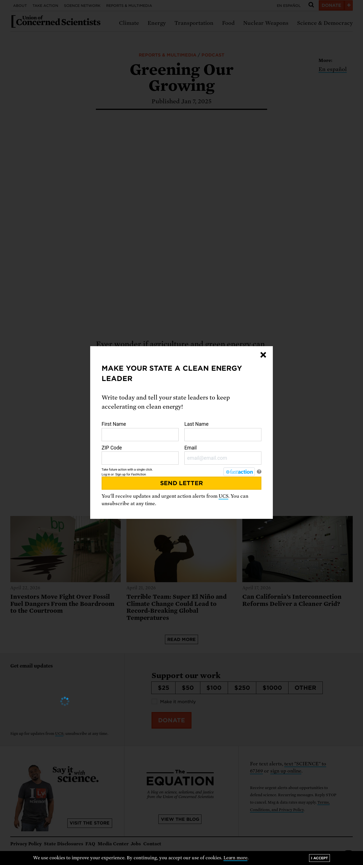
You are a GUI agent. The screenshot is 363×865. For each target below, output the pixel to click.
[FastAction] (239, 471)
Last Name (222, 431)
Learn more (235, 857)
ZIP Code (140, 455)
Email (222, 455)
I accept (319, 858)
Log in (106, 474)
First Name (140, 431)
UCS (223, 496)
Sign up (120, 474)
